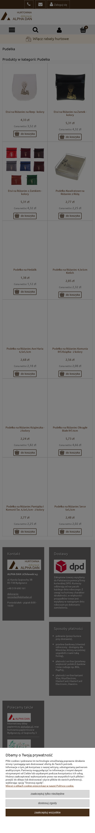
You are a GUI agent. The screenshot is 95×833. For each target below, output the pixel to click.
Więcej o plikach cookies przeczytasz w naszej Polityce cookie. (40, 785)
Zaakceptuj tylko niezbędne (47, 793)
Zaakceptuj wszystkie (47, 812)
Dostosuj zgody (47, 803)
